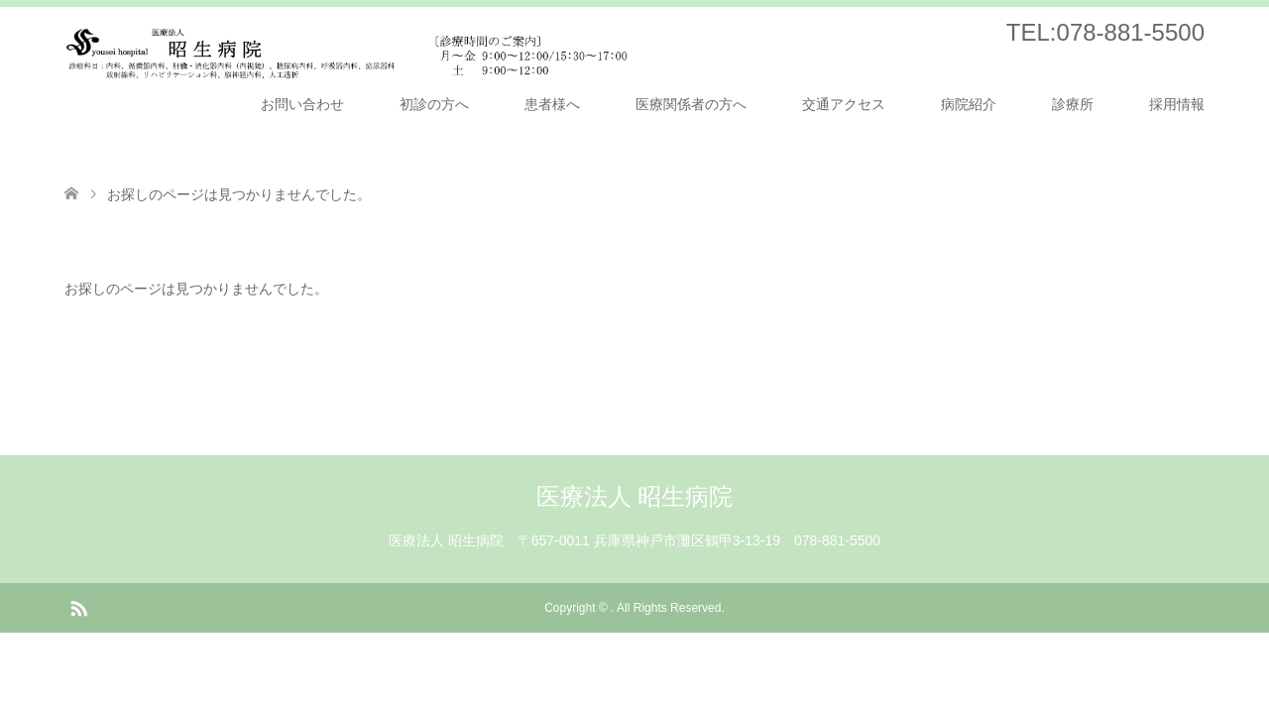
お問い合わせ (302, 104)
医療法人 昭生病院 (635, 496)
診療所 (1073, 104)
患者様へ (552, 104)
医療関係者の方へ (691, 104)
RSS (78, 607)
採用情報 (1177, 104)
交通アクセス (843, 104)
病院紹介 (968, 104)
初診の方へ (434, 104)
